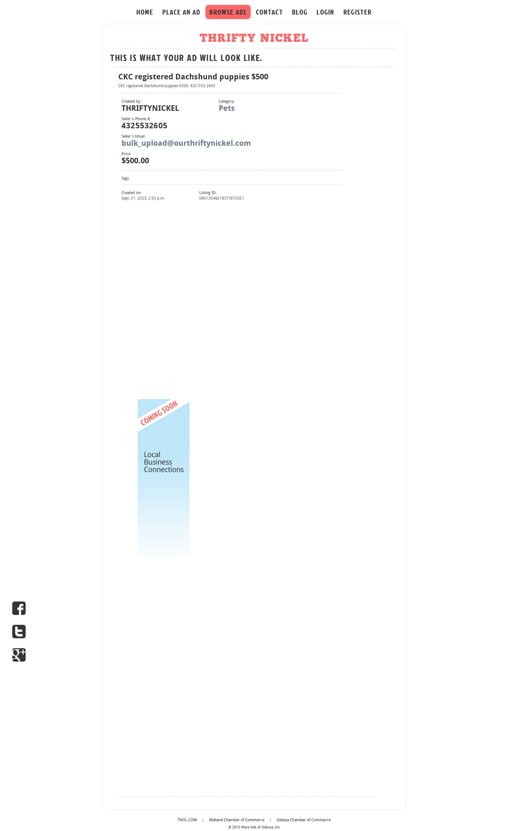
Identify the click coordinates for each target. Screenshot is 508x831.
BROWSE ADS (228, 12)
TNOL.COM (187, 820)
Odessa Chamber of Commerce (303, 820)
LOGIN (325, 12)
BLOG (299, 12)
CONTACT (269, 12)
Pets (227, 109)
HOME (144, 12)
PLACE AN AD (181, 12)
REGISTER (357, 12)
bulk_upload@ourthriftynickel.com (186, 144)
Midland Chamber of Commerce (236, 820)
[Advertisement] (164, 299)
